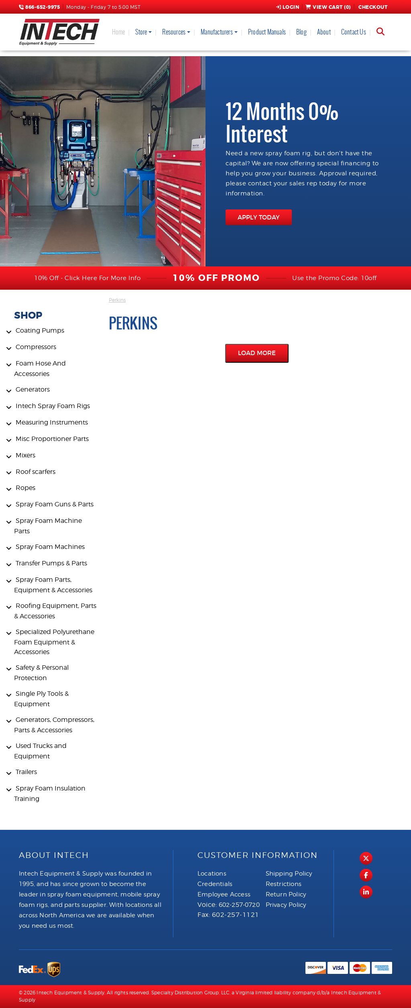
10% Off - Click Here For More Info (87, 278)
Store (141, 32)
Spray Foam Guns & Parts (55, 504)
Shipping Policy (289, 873)
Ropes (25, 488)
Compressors (36, 347)
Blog (301, 32)
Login (287, 7)
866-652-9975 (39, 7)
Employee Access (223, 894)
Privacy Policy (286, 904)
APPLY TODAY (259, 217)
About (324, 32)
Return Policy (286, 894)
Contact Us (353, 32)
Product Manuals (267, 32)
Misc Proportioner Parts (52, 439)
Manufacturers (217, 32)
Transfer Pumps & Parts (51, 563)
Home (118, 32)
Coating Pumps (40, 330)
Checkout (372, 7)
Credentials (214, 884)
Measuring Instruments (52, 422)
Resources (173, 32)
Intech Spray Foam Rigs (53, 406)
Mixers (25, 455)
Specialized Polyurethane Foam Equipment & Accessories (54, 642)
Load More (257, 353)
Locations (211, 873)
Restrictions (283, 884)
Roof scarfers (35, 472)
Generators (33, 389)
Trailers (26, 772)
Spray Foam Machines (50, 547)
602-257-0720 (239, 904)
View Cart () (328, 7)
